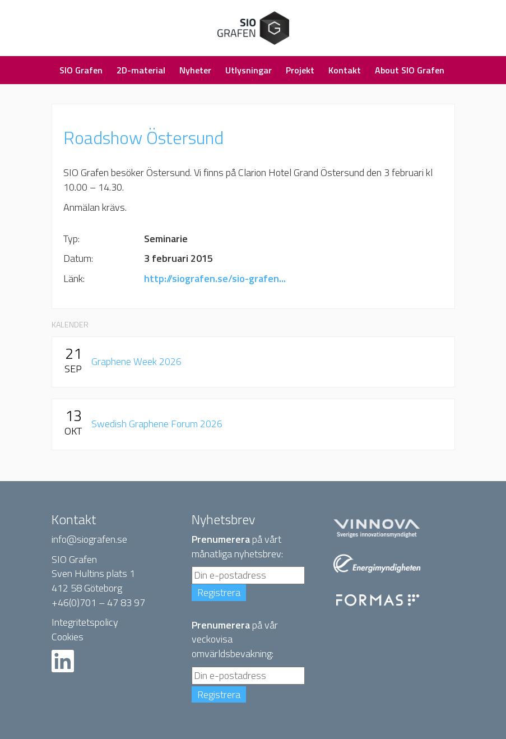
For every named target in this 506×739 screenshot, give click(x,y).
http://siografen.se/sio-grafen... (215, 278)
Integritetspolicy (85, 622)
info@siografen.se (89, 539)
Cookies (67, 636)
